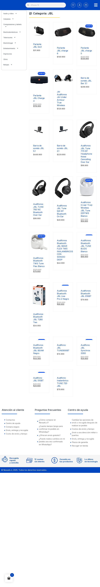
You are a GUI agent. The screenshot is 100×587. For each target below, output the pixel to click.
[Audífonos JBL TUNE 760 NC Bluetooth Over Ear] (39, 197)
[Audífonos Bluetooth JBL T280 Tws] (39, 307)
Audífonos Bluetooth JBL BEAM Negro (38, 349)
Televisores (10, 38)
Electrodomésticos (13, 32)
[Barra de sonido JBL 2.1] (63, 139)
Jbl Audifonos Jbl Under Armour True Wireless (62, 98)
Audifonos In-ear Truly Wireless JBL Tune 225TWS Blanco (86, 209)
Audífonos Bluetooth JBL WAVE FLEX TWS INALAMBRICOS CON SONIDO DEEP (65, 250)
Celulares (9, 19)
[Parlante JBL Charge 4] (39, 89)
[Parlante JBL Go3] (39, 37)
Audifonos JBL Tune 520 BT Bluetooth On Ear (62, 211)
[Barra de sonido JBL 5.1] (39, 139)
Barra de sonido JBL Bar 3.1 (86, 81)
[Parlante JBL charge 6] (63, 41)
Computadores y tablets (12, 25)
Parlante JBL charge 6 (62, 51)
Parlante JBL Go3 (37, 45)
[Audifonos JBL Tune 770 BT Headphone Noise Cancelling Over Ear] (87, 139)
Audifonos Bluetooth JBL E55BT (86, 293)
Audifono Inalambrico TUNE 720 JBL (62, 382)
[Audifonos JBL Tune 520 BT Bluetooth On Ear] (63, 199)
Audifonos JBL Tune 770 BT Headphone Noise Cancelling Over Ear (86, 153)
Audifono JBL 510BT (38, 379)
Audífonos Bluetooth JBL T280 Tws (38, 318)
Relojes (9, 65)
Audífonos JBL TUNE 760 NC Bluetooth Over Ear (38, 209)
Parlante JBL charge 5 (86, 51)
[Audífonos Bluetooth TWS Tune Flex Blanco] (39, 251)
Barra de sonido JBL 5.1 (38, 148)
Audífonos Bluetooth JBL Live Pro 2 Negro (63, 294)
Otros (5, 59)
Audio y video (11, 14)
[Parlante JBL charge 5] (87, 41)
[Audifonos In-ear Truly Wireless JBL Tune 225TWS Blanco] (87, 195)
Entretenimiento (12, 48)
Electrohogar (11, 43)
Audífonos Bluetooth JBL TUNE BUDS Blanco (86, 246)
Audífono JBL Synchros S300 (85, 349)
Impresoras (7, 54)
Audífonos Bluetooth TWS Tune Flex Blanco (39, 262)
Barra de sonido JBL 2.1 (62, 148)
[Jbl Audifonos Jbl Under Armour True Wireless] (63, 85)
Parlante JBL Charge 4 (39, 98)
